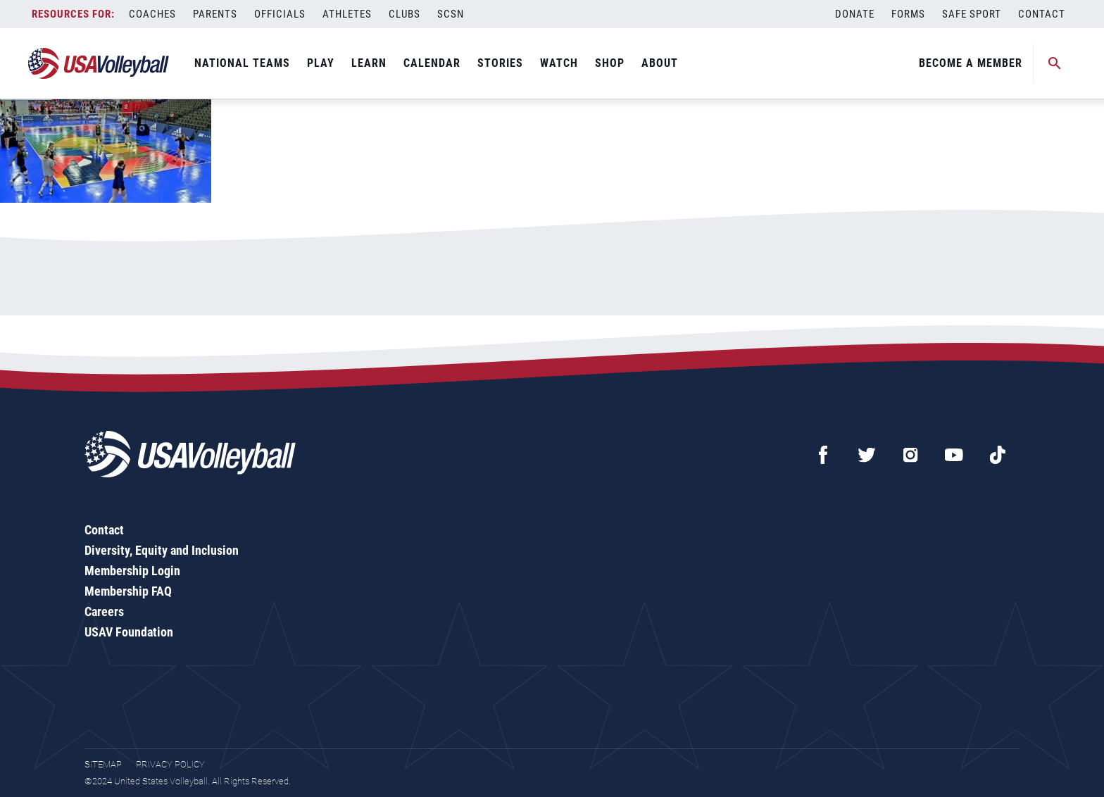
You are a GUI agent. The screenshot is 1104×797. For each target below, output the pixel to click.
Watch (559, 63)
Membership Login (132, 570)
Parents (215, 14)
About (659, 63)
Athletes (347, 14)
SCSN (450, 14)
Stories (500, 63)
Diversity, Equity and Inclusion (161, 550)
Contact (1041, 14)
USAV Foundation (128, 632)
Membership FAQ (128, 591)
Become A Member (970, 63)
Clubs (404, 14)
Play (320, 63)
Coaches (152, 14)
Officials (280, 14)
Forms (908, 14)
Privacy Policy (170, 764)
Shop (610, 63)
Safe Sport (971, 14)
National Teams (242, 63)
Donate (854, 14)
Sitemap (103, 764)
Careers (104, 611)
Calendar (431, 63)
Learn (369, 63)
